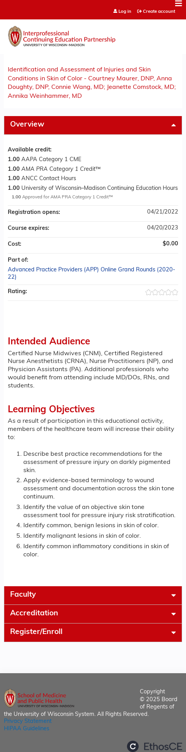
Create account (159, 11)
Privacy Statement (28, 721)
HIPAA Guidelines (26, 729)
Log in (124, 12)
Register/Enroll (36, 632)
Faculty (23, 595)
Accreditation (34, 613)
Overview (27, 125)
